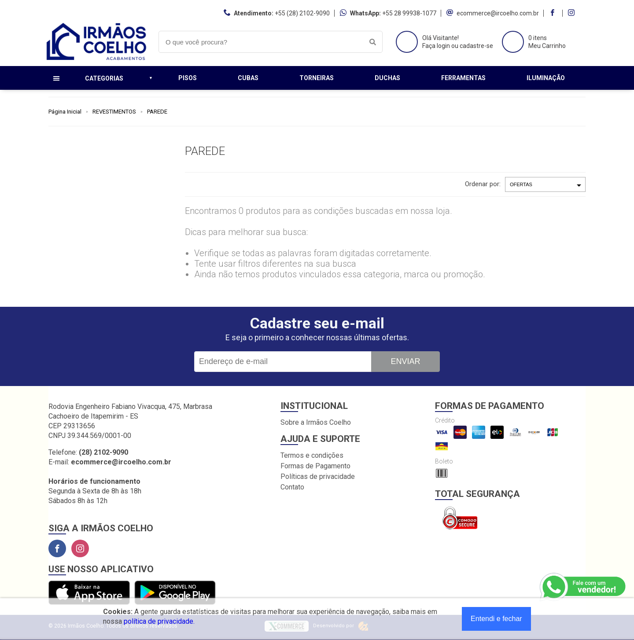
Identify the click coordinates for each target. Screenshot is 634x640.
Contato (292, 487)
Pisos (187, 78)
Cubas (248, 78)
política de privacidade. (159, 621)
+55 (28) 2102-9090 (302, 13)
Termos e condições (311, 455)
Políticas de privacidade (317, 476)
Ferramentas (463, 78)
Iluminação (546, 78)
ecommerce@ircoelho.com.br (498, 13)
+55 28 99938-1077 (409, 13)
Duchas (387, 78)
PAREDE (157, 111)
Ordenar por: (483, 184)
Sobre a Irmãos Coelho (315, 422)
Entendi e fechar (496, 618)
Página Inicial (64, 111)
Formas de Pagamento (315, 466)
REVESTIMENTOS (114, 111)
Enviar (405, 361)
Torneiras (316, 78)
